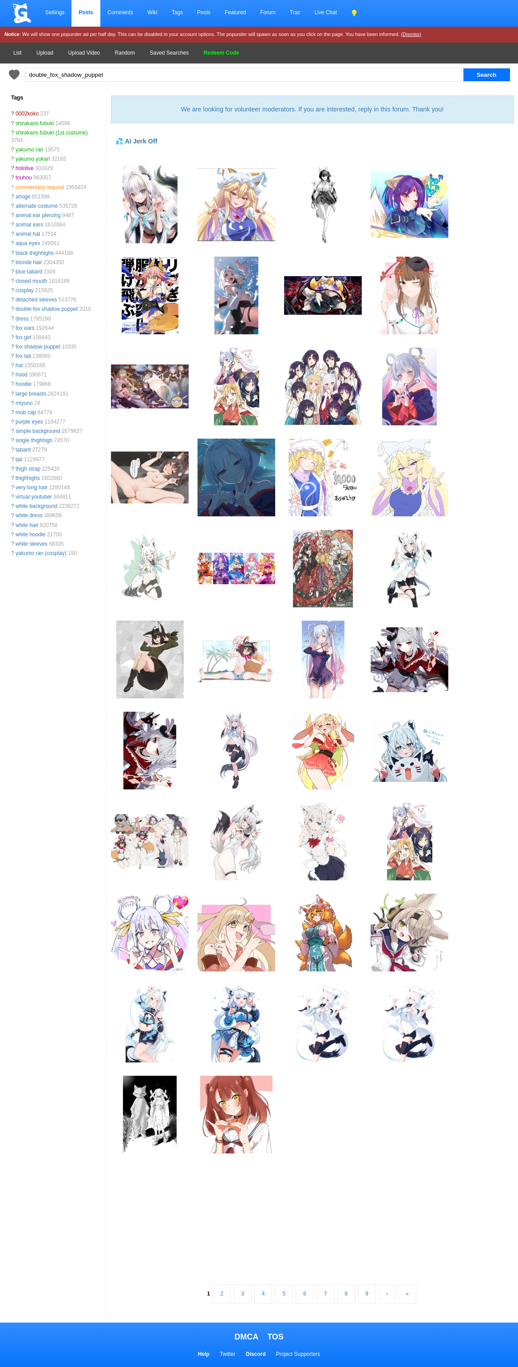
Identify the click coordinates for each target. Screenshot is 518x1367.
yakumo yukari (33, 159)
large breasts (31, 394)
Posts (86, 12)
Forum (268, 12)
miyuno (24, 403)
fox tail (23, 356)
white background (36, 506)
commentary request (40, 187)
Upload (44, 53)
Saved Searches (169, 53)
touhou (24, 177)
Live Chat (325, 12)
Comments (120, 12)
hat (19, 365)
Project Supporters (298, 1354)
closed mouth (31, 281)
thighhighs (28, 478)
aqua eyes (28, 243)
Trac (295, 12)
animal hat (28, 234)
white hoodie (30, 534)
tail (19, 459)
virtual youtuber (34, 497)
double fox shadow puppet (47, 309)
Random (125, 53)
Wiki (152, 12)
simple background (38, 431)
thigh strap (28, 469)
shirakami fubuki (35, 123)
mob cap (26, 412)
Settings (54, 12)
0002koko (27, 114)
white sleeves (31, 544)
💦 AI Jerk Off (136, 141)
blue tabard (29, 272)
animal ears (29, 225)
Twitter (227, 1354)
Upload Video (84, 53)
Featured (235, 12)
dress (22, 319)
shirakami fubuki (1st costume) (52, 133)
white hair (27, 525)
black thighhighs (35, 253)
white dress (29, 515)
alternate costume (37, 206)
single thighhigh (34, 440)
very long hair (31, 487)
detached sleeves (36, 300)
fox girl (23, 337)
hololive (25, 168)
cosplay (25, 290)
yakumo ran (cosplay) (41, 553)
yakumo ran (29, 150)
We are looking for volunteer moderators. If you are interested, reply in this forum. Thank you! (312, 109)
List (17, 53)
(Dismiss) (411, 34)
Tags (177, 12)
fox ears (25, 328)
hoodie (24, 384)
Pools (203, 12)
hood (22, 375)
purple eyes (29, 422)
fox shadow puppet (38, 347)
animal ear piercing (38, 215)
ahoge (23, 197)
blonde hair (29, 262)
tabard (23, 450)
